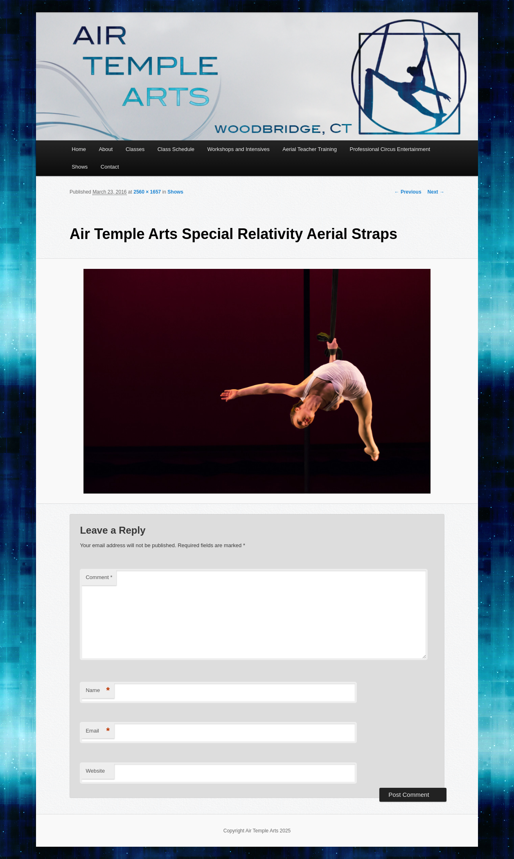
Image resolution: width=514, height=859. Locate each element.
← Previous (408, 192)
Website (95, 771)
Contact (110, 167)
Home (79, 149)
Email (98, 731)
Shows (80, 167)
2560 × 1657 (147, 192)
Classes (135, 149)
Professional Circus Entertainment (389, 149)
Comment (99, 577)
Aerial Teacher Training (309, 149)
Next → (436, 192)
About (106, 149)
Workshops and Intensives (238, 149)
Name (98, 691)
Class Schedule (176, 149)
